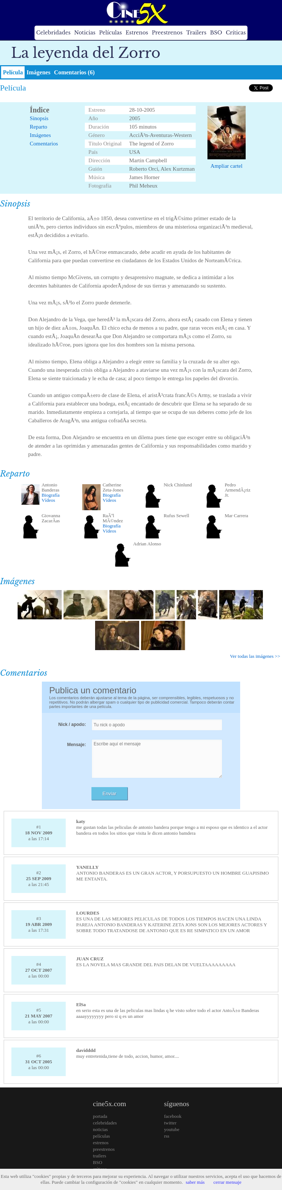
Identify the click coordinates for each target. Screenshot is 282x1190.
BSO (216, 32)
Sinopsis (39, 118)
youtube (172, 1129)
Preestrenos (167, 32)
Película (13, 72)
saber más (195, 1182)
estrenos (101, 1142)
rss (166, 1136)
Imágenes (38, 72)
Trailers (196, 32)
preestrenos (104, 1149)
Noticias (84, 32)
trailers (99, 1156)
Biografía (50, 495)
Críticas (236, 32)
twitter (170, 1123)
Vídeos (48, 500)
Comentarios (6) (74, 72)
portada (100, 1116)
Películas (110, 32)
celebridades (105, 1123)
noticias (100, 1129)
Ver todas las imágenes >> (255, 656)
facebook (173, 1116)
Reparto (38, 127)
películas (101, 1136)
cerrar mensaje (227, 1182)
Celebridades (53, 32)
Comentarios (44, 144)
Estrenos (137, 32)
